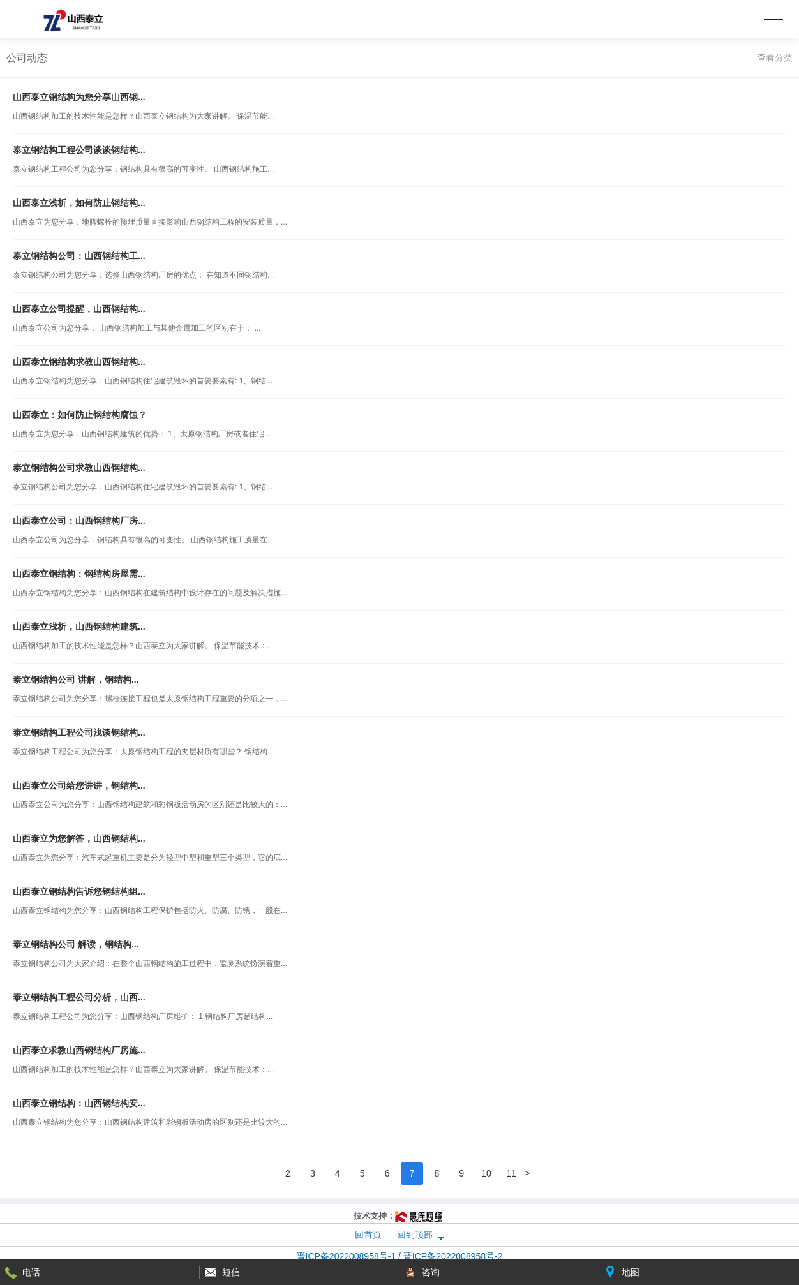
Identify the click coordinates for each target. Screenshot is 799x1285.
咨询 (431, 1272)
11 (511, 1173)
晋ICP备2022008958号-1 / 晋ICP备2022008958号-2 (400, 1256)
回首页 (368, 1234)
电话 (31, 1272)
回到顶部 (415, 1234)
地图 (630, 1272)
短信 (231, 1272)
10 (486, 1173)
